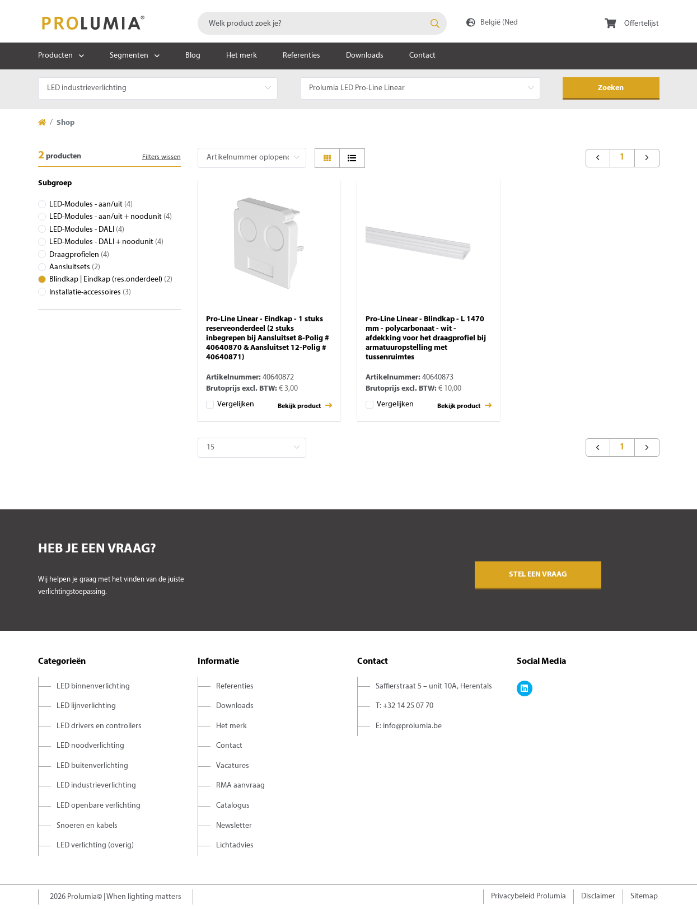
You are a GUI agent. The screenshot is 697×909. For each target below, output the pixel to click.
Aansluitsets (74, 267)
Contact (422, 55)
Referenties (301, 55)
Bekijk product (305, 405)
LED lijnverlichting (86, 706)
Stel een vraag (538, 574)
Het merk (241, 55)
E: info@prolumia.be (409, 726)
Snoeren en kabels (87, 826)
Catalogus (233, 806)
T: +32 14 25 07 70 (404, 706)
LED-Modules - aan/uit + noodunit (110, 217)
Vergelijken (235, 404)
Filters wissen (161, 157)
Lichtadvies (235, 845)
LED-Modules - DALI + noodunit (106, 242)
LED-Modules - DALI (86, 230)
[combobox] (322, 23)
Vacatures (232, 766)
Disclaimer (598, 896)
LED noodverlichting (90, 746)
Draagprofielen (79, 255)
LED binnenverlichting (93, 686)
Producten (55, 55)
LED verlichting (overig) (95, 845)
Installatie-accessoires (90, 292)
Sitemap (644, 896)
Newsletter (234, 826)
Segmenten (129, 55)
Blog (192, 55)
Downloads (364, 55)
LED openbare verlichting (99, 806)
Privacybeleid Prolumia (528, 896)
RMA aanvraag (240, 785)
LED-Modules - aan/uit (91, 204)
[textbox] (322, 23)
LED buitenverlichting (92, 766)
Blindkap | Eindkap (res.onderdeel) (110, 279)
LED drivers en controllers (99, 726)
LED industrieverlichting (96, 785)
